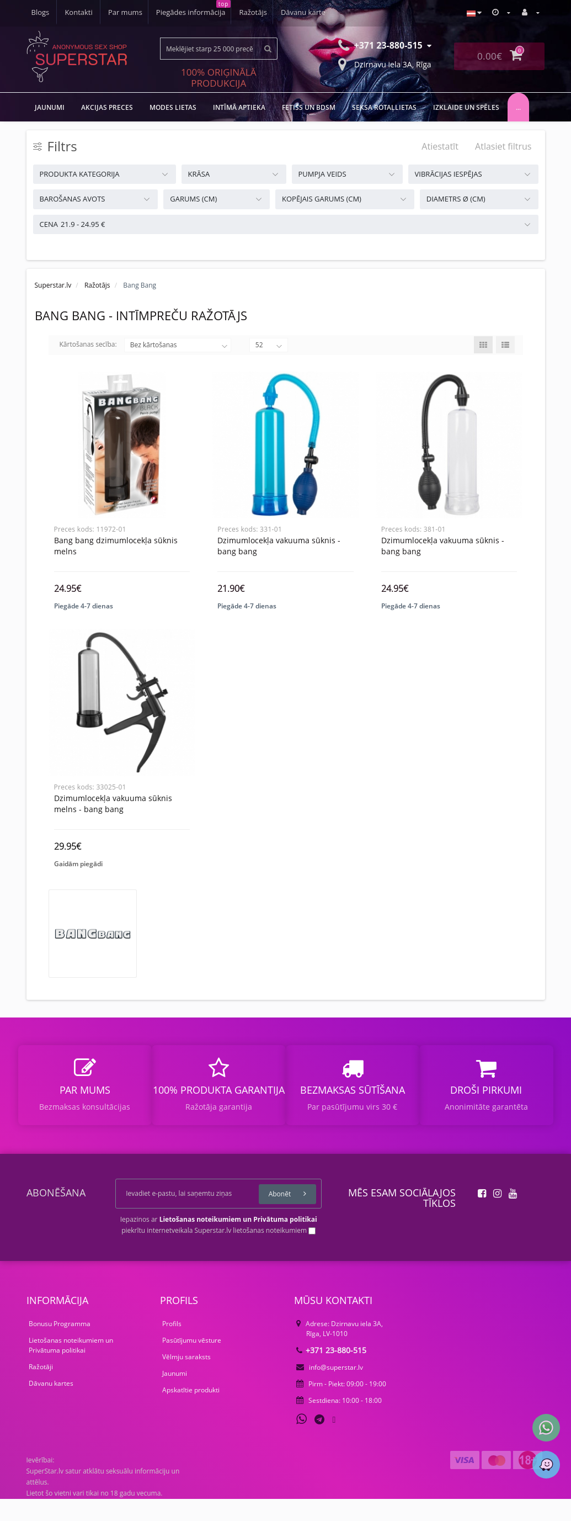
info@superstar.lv (329, 1389)
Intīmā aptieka (239, 107)
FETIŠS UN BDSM (308, 107)
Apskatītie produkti (191, 1412)
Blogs (278, 12)
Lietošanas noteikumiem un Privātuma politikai (71, 1367)
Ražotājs (180, 12)
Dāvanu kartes (51, 1405)
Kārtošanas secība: (88, 344)
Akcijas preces (107, 107)
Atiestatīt (439, 146)
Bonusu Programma (59, 1345)
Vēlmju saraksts (186, 1379)
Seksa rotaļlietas (384, 107)
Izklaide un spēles (466, 107)
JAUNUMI (50, 107)
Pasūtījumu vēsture (191, 1362)
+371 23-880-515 (331, 1372)
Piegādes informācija (116, 12)
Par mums (48, 12)
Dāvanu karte (231, 12)
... (518, 107)
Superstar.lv (53, 285)
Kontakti (316, 12)
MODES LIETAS (173, 107)
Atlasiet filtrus (503, 146)
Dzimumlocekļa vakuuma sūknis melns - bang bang (113, 814)
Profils (172, 1345)
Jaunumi (174, 1395)
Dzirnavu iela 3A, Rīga (384, 63)
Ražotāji (41, 1388)
